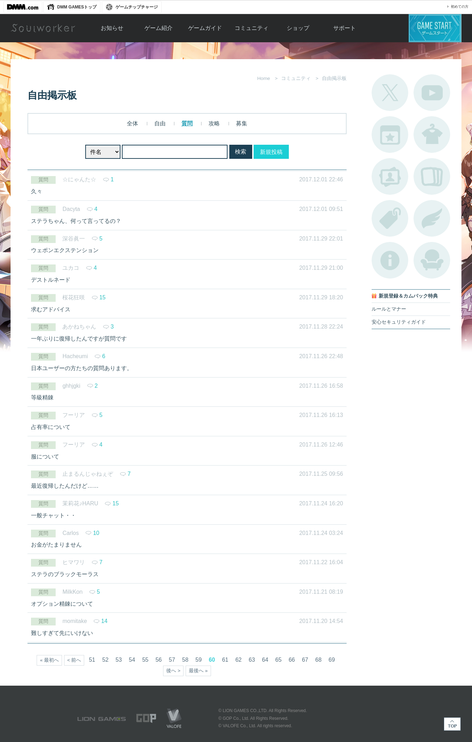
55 (145, 660)
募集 (241, 123)
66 (291, 660)
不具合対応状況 (390, 260)
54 (132, 660)
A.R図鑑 (432, 176)
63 (252, 660)
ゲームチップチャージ (137, 7)
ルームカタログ (432, 260)
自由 (160, 123)
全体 (132, 123)
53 (119, 660)
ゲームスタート (435, 28)
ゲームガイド (205, 28)
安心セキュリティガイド (399, 322)
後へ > (173, 670)
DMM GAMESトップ (77, 7)
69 (332, 660)
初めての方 (459, 6)
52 (105, 660)
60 (212, 660)
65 (278, 660)
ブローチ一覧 (432, 218)
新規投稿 (271, 152)
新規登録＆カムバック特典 (408, 296)
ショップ (298, 28)
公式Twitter (390, 92)
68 (318, 660)
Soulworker (43, 28)
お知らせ (112, 28)
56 (158, 660)
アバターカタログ (432, 134)
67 (305, 660)
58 (185, 660)
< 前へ (74, 660)
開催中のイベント (390, 134)
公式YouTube (432, 92)
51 (92, 660)
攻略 (214, 123)
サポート (344, 28)
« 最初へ (49, 660)
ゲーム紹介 (158, 28)
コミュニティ (251, 28)
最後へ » (198, 670)
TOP (452, 724)
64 (265, 660)
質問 (187, 123)
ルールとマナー (389, 309)
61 (225, 660)
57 (172, 660)
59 (198, 660)
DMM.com (23, 7)
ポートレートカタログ (390, 176)
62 (238, 660)
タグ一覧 (390, 218)
